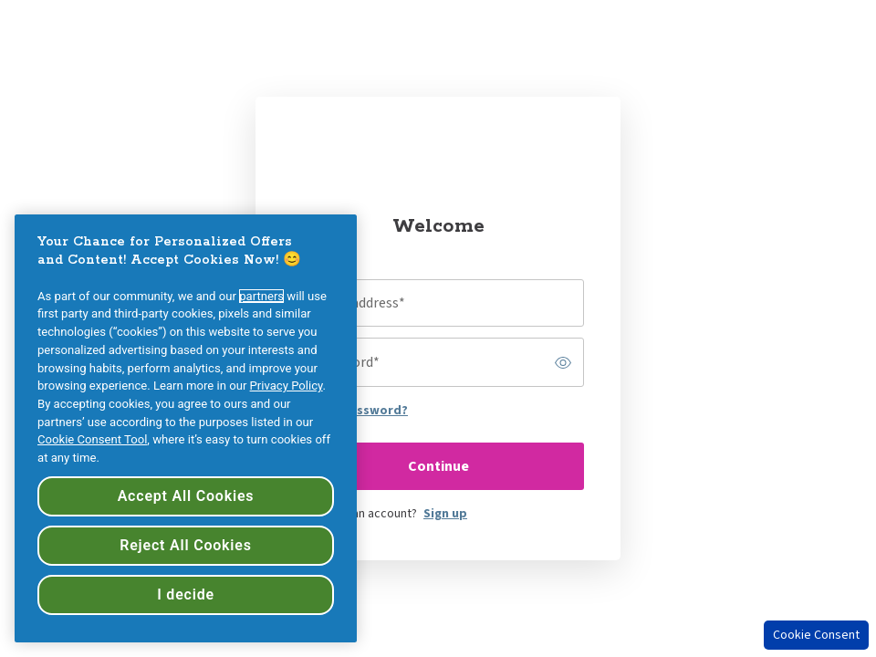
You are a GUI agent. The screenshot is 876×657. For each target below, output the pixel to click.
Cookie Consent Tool (92, 439)
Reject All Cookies (186, 545)
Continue (438, 466)
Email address (358, 303)
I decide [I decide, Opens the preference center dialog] (185, 594)
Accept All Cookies (186, 496)
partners (261, 296)
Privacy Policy (286, 385)
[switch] (563, 362)
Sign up (445, 514)
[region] (186, 428)
